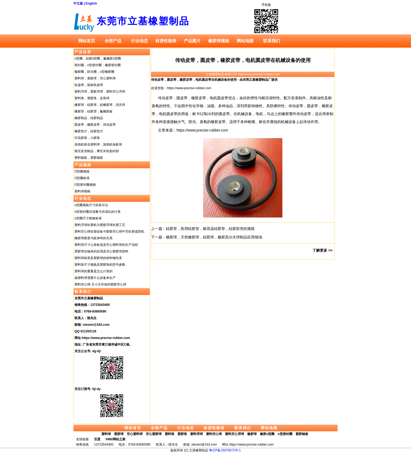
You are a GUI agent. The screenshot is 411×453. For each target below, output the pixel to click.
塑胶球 (119, 434)
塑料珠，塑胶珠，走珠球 (91, 98)
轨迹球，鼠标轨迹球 (88, 85)
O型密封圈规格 (85, 185)
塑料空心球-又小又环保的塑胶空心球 (100, 284)
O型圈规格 (82, 171)
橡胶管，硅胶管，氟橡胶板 (93, 111)
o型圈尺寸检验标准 (88, 218)
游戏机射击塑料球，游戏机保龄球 (98, 144)
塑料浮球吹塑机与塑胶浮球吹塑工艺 (99, 225)
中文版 (78, 3)
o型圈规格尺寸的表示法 (91, 205)
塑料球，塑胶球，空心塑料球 (95, 78)
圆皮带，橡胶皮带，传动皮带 (95, 124)
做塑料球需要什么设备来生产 (95, 278)
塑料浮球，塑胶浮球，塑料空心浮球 (99, 91)
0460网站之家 (115, 439)
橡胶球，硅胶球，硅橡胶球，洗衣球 (99, 105)
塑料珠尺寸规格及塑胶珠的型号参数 (99, 264)
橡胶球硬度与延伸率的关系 (93, 238)
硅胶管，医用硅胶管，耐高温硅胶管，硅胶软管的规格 (210, 228)
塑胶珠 (182, 434)
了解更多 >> (322, 250)
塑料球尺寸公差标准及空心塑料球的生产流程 (106, 245)
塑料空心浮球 (234, 434)
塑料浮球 (196, 434)
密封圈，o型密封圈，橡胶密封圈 (97, 65)
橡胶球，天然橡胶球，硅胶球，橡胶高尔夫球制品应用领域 (214, 237)
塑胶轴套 (302, 434)
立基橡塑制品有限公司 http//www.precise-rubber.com (242, 74)
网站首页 (86, 41)
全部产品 (113, 41)
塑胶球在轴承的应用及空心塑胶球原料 (101, 251)
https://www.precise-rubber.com (106, 338)
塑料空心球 (214, 434)
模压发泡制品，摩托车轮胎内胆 (96, 151)
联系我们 (271, 41)
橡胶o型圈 (267, 434)
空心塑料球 (135, 434)
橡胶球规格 (218, 41)
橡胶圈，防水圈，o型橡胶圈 (94, 72)
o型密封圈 (285, 434)
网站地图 (245, 41)
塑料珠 (169, 434)
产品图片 (192, 41)
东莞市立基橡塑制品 (143, 21)
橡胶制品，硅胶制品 (88, 118)
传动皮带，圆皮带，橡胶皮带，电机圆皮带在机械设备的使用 (243, 60)
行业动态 (139, 41)
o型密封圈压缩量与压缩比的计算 (97, 212)
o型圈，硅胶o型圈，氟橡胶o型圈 (97, 58)
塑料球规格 (82, 191)
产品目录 (82, 52)
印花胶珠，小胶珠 (87, 138)
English (91, 3)
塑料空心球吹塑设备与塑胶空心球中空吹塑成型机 (109, 231)
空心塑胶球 (154, 434)
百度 (97, 439)
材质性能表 (165, 41)
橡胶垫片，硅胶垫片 (88, 131)
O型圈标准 (82, 178)
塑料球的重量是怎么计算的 (93, 271)
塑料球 (106, 434)
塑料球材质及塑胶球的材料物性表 (98, 258)
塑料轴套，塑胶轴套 (88, 158)
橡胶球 (252, 434)
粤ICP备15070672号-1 (225, 450)
